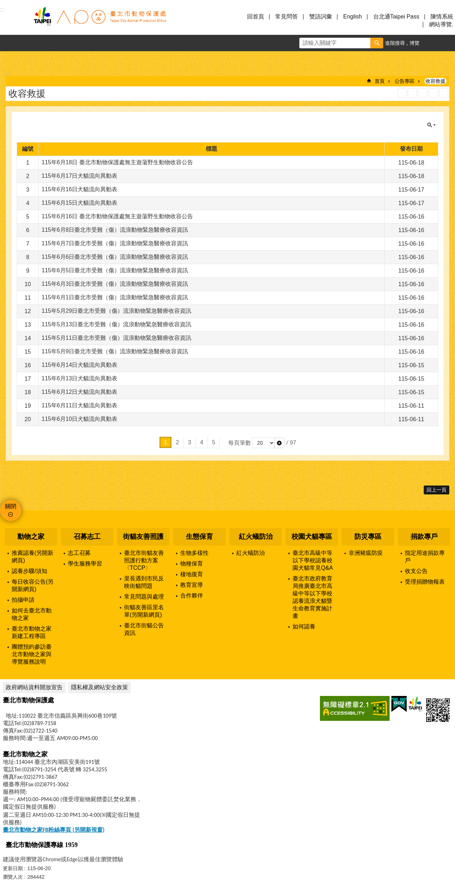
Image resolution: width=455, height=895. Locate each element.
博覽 (414, 43)
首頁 (380, 81)
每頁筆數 (239, 443)
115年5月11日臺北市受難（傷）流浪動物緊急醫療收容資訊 (116, 338)
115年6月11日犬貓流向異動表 (79, 405)
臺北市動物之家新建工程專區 (32, 632)
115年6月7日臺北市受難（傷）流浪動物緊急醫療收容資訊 (115, 243)
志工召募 (79, 553)
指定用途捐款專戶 (425, 556)
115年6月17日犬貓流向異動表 (79, 176)
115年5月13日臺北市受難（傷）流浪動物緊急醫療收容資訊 (116, 324)
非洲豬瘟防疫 (366, 553)
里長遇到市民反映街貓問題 (144, 582)
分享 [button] (447, 43)
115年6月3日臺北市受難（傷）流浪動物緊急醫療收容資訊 (115, 284)
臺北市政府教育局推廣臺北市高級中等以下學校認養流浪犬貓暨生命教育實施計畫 (312, 597)
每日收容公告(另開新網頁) (32, 585)
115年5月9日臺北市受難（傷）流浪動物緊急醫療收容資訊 (115, 351)
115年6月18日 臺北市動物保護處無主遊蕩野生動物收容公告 (117, 162)
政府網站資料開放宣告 (34, 687)
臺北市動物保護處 (99, 20)
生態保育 (199, 536)
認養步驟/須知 (29, 571)
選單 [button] (14, 20)
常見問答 (286, 17)
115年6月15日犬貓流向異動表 (79, 203)
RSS (402, 92)
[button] (279, 443)
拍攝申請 (23, 600)
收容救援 (435, 81)
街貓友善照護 (143, 536)
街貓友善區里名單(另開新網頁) (144, 611)
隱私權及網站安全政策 (99, 687)
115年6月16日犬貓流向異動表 (79, 189)
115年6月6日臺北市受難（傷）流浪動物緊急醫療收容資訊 (115, 257)
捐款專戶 (424, 536)
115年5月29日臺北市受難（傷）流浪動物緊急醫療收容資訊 (116, 311)
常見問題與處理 (144, 597)
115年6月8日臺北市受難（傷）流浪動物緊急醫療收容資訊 (115, 230)
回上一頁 (436, 490)
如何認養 (304, 626)
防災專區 (367, 536)
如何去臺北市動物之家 (32, 614)
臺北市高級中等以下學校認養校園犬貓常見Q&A (313, 560)
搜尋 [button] (376, 43)
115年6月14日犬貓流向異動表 (79, 365)
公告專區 (404, 81)
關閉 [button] (431, 125)
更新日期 (13, 868)
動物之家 (30, 536)
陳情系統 (441, 17)
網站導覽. (441, 24)
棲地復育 (191, 574)
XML (412, 92)
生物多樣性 (194, 553)
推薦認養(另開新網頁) (32, 556)
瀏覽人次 (13, 877)
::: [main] (8, 74)
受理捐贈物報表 (425, 582)
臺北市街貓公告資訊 (144, 629)
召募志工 (87, 536)
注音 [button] (443, 92)
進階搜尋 (395, 43)
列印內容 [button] (433, 92)
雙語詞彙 (320, 17)
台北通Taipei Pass (396, 17)
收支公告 (416, 571)
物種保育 (191, 564)
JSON (422, 92)
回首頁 (255, 17)
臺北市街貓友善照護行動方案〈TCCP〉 (144, 560)
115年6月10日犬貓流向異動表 (79, 419)
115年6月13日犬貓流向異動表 (79, 378)
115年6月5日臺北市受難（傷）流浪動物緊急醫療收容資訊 (115, 270)
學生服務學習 (85, 564)
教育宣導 (191, 585)
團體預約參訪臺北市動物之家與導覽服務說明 (32, 654)
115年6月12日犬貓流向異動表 (79, 392)
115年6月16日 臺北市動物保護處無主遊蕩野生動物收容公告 (117, 216)
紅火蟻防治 (256, 536)
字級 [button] (430, 43)
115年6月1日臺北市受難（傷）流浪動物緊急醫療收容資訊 (115, 297)
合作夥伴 (191, 596)
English (352, 17)
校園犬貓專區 (311, 536)
